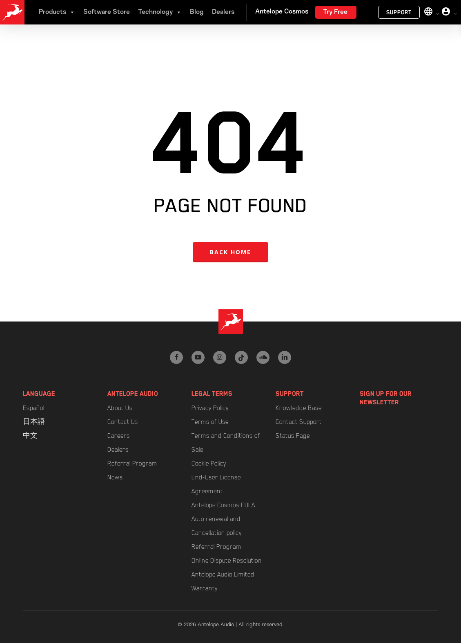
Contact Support (299, 422)
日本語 (34, 422)
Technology (160, 12)
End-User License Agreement (216, 484)
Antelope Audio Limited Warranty (223, 581)
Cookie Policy (209, 463)
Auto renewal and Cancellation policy (217, 526)
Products (57, 12)
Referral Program (132, 463)
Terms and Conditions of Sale (226, 442)
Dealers (223, 12)
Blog (197, 12)
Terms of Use (210, 422)
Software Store (106, 12)
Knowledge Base (299, 408)
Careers (118, 435)
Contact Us (122, 422)
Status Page (293, 435)
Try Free (335, 12)
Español (34, 408)
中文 (30, 435)
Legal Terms (212, 393)
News (115, 477)
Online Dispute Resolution (227, 560)
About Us (119, 408)
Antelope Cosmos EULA (223, 505)
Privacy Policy (210, 408)
